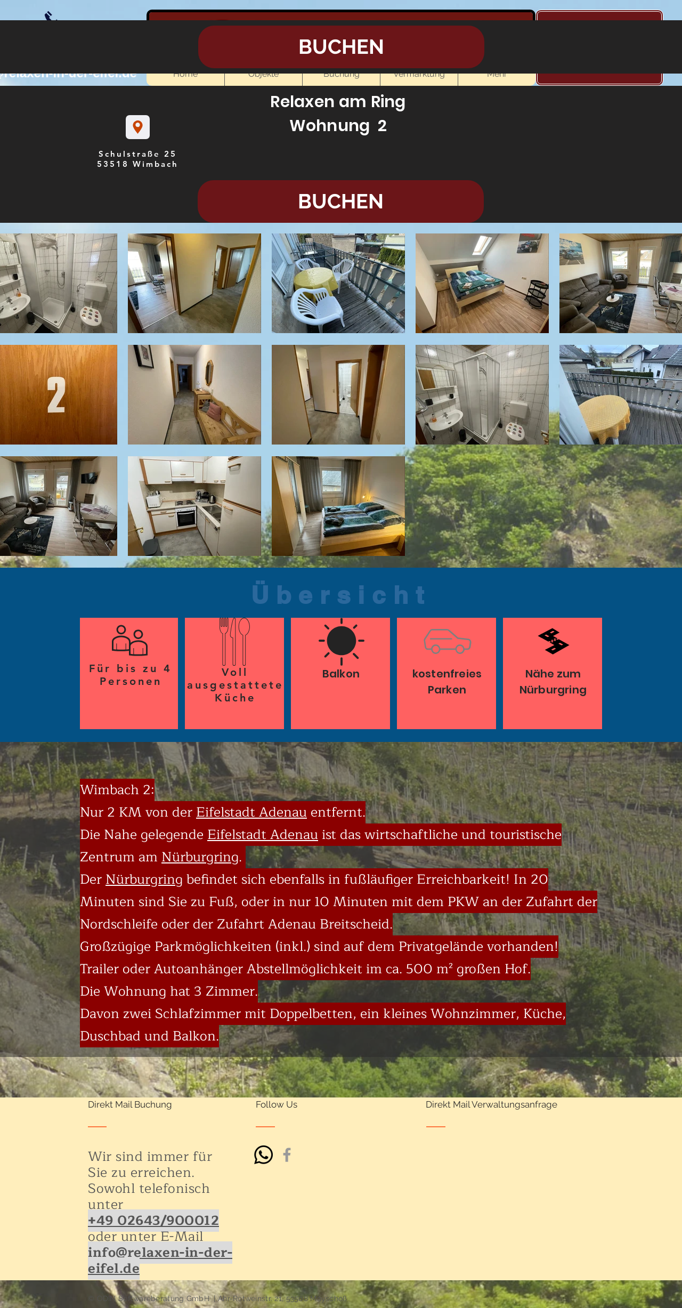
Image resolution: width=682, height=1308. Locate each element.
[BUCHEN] (341, 201)
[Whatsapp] (263, 1154)
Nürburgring (200, 857)
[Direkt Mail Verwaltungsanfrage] (491, 1105)
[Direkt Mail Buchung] (130, 1105)
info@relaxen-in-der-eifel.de (160, 1260)
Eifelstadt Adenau (251, 812)
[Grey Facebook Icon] (287, 1154)
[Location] (138, 127)
